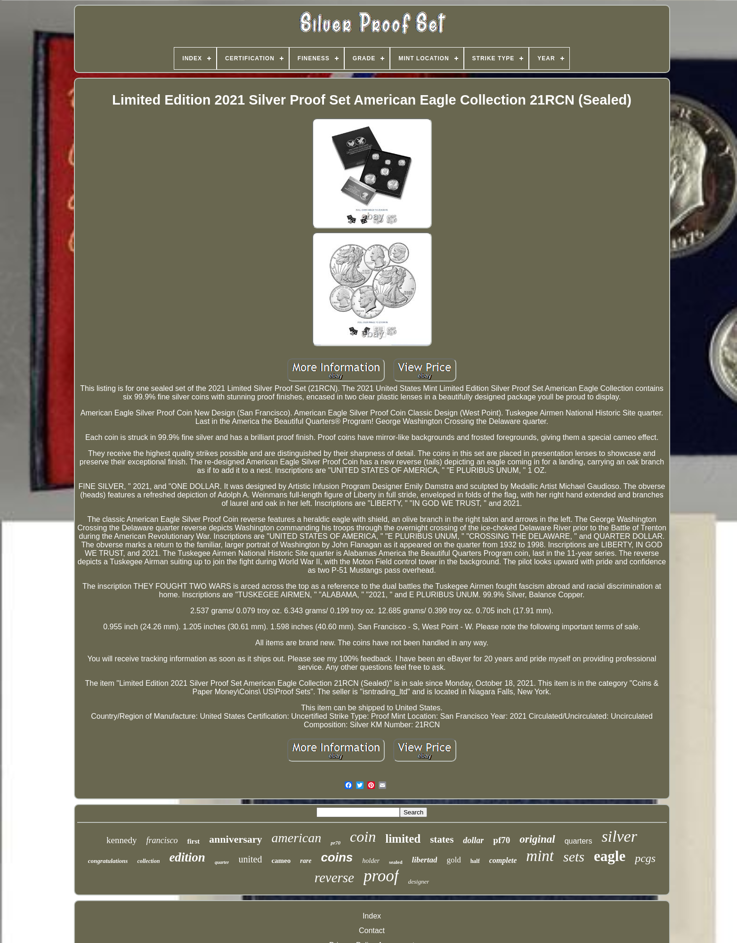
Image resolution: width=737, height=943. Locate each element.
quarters (578, 841)
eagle (609, 856)
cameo (281, 860)
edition (187, 857)
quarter (222, 862)
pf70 (501, 840)
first (193, 841)
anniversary (235, 839)
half (475, 861)
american (297, 837)
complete (503, 860)
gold (453, 859)
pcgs (645, 858)
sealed (396, 862)
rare (305, 860)
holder (371, 860)
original (537, 839)
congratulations (108, 860)
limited (403, 838)
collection (148, 861)
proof (381, 876)
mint (540, 855)
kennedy (121, 840)
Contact (372, 931)
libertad (424, 859)
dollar (473, 840)
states (442, 839)
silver (619, 836)
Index (372, 916)
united (250, 859)
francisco (162, 840)
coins (337, 857)
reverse (334, 877)
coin (363, 836)
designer (418, 881)
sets (573, 856)
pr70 (335, 842)
